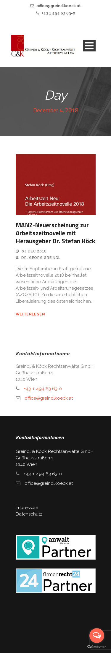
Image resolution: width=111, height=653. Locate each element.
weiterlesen (30, 314)
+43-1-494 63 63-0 (43, 388)
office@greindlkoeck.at (58, 6)
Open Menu (89, 45)
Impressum (27, 507)
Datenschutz (29, 514)
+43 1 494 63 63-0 (58, 13)
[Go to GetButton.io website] (96, 647)
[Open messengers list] (96, 635)
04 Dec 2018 (34, 251)
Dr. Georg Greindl (41, 258)
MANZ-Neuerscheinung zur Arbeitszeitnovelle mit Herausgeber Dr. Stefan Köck (55, 233)
